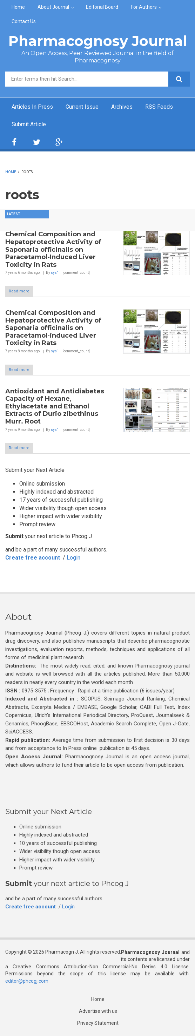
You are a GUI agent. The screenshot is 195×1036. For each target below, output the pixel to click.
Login (73, 557)
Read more (19, 291)
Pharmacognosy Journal (97, 40)
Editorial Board (102, 7)
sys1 (55, 273)
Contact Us (24, 21)
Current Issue (82, 106)
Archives (122, 106)
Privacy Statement (98, 1023)
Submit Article (29, 124)
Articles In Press (32, 106)
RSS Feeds (159, 106)
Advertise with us (98, 1011)
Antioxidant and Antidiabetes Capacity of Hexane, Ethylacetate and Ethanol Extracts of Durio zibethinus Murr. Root (54, 406)
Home (18, 7)
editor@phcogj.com (26, 981)
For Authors (144, 7)
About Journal (53, 7)
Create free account (32, 557)
